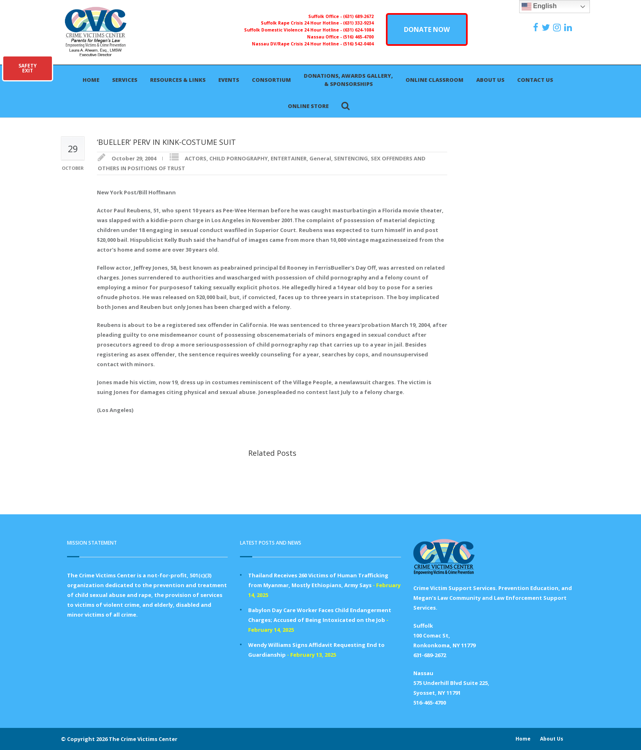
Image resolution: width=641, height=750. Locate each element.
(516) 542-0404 (358, 44)
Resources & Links (178, 79)
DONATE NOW (427, 29)
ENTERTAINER (289, 158)
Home (91, 79)
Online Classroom (435, 79)
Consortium (271, 79)
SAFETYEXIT (27, 68)
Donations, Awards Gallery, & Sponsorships (348, 80)
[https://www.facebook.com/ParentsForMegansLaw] (536, 27)
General (320, 158)
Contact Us (535, 79)
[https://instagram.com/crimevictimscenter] (558, 27)
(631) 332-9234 (358, 23)
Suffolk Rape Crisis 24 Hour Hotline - (302, 23)
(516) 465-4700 (358, 37)
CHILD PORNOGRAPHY (238, 158)
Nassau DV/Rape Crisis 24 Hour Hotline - (297, 44)
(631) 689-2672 (358, 16)
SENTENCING (351, 158)
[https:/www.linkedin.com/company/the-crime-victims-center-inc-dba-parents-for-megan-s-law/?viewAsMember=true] (569, 27)
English (539, 6)
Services (124, 79)
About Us (490, 79)
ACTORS (195, 158)
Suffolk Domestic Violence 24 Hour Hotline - (293, 30)
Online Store (308, 106)
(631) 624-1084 (358, 30)
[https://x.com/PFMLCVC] (547, 27)
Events (228, 79)
